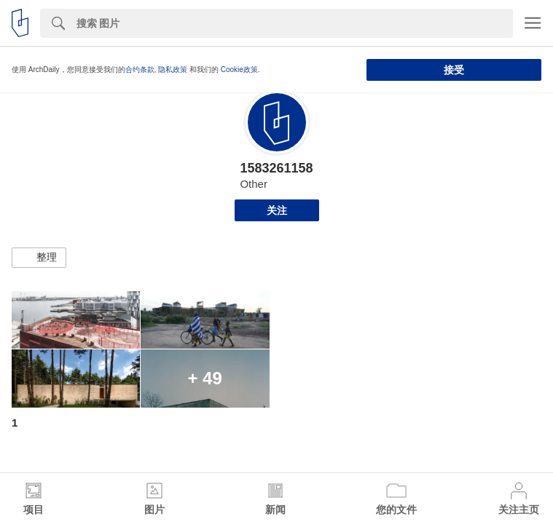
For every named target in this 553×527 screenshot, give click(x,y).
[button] (39, 257)
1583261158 (276, 168)
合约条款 (139, 70)
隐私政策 (172, 70)
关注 (277, 210)
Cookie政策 (239, 70)
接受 (454, 70)
